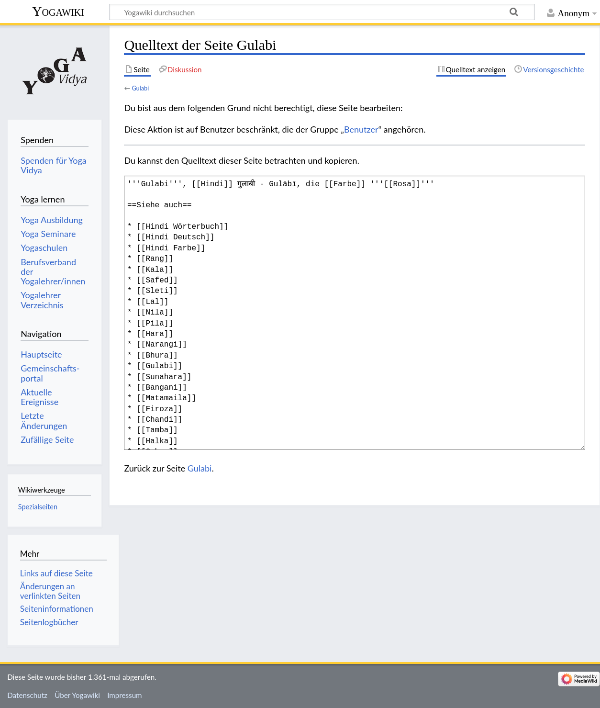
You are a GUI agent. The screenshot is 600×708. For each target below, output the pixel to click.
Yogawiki (58, 11)
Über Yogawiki (77, 695)
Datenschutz (27, 695)
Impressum (124, 695)
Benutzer (361, 129)
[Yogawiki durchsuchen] (322, 12)
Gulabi (140, 88)
